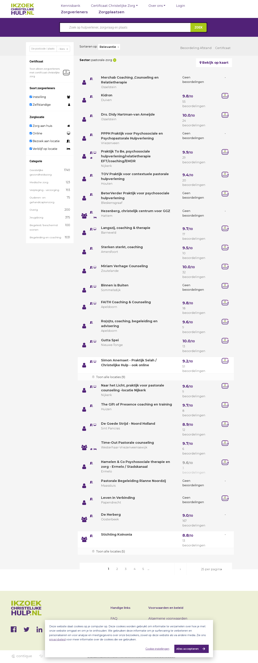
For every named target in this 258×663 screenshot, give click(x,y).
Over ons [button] (156, 5)
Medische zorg (39, 182)
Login (180, 5)
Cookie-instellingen (157, 648)
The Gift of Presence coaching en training (137, 404)
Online (36, 133)
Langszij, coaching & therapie (126, 228)
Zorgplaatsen (111, 12)
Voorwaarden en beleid (165, 608)
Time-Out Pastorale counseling (127, 443)
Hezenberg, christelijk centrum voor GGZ (136, 211)
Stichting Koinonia (117, 535)
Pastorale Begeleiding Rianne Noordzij (134, 481)
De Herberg (111, 515)
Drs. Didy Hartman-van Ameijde (128, 114)
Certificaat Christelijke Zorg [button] (113, 5)
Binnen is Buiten (115, 285)
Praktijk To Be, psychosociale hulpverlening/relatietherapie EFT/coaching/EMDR (126, 156)
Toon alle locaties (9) (110, 377)
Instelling (38, 97)
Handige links (120, 608)
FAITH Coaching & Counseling (126, 302)
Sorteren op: (88, 46)
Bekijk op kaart (214, 63)
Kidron (107, 95)
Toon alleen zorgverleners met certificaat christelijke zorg (45, 72)
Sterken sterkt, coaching (122, 247)
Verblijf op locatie (43, 149)
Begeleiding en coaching (45, 237)
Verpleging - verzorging (44, 190)
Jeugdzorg (36, 217)
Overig (34, 209)
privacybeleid (57, 639)
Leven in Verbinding (118, 498)
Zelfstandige (40, 104)
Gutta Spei (110, 340)
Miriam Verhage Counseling (124, 266)
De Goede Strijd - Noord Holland (128, 424)
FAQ (114, 618)
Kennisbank (70, 5)
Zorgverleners (74, 12)
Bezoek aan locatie (45, 141)
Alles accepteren (187, 648)
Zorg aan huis (41, 126)
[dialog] (129, 638)
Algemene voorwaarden (167, 618)
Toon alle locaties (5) (110, 551)
